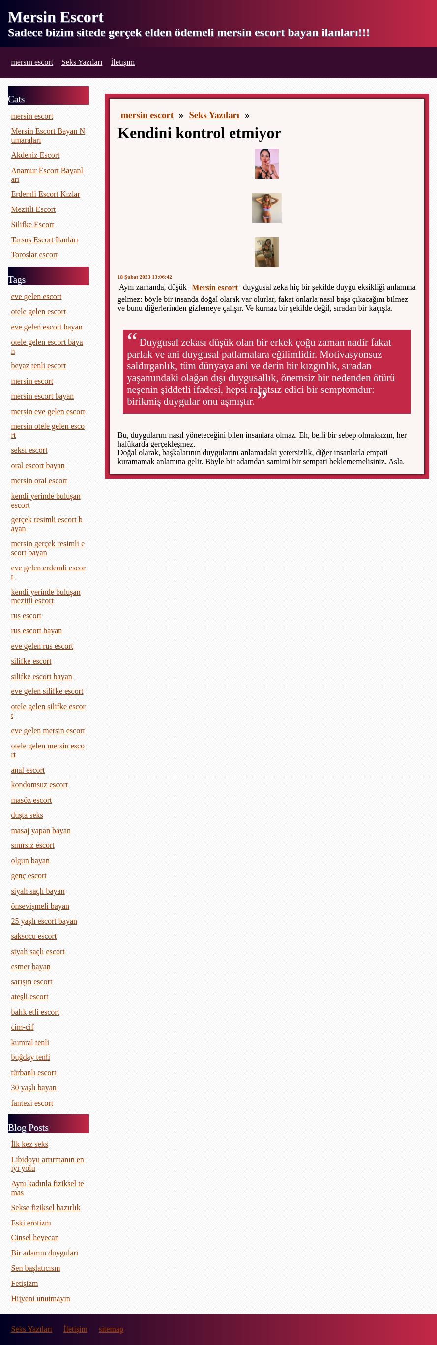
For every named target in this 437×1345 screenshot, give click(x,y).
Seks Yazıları (82, 62)
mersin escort (32, 62)
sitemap (111, 1329)
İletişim (123, 62)
